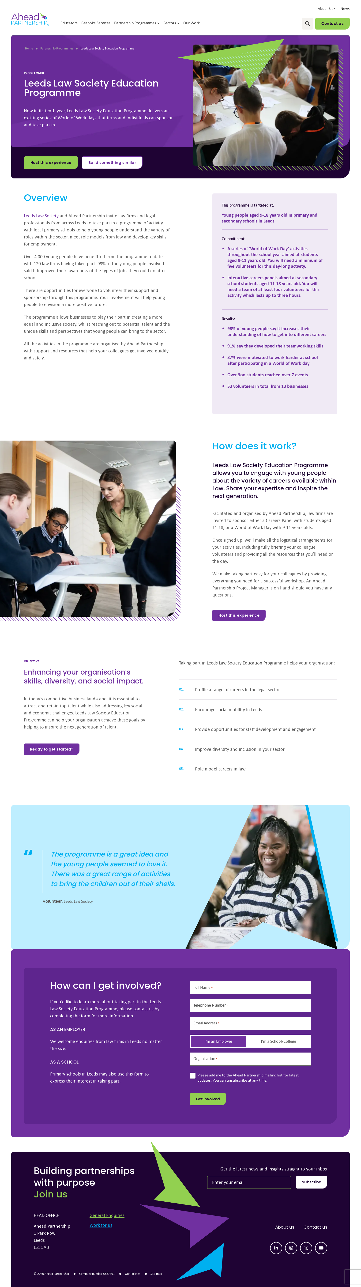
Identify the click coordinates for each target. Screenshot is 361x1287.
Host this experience (50, 163)
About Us (327, 8)
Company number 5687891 (97, 1274)
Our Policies (132, 1274)
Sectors (171, 22)
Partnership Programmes (137, 22)
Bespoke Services (95, 22)
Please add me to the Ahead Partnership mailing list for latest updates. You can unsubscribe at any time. (248, 1078)
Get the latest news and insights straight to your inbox (273, 1168)
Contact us (332, 24)
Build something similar (112, 163)
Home (29, 48)
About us (284, 1227)
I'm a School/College (278, 1041)
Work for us (101, 1225)
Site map (156, 1274)
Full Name (203, 987)
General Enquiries (107, 1215)
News (345, 8)
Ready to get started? (52, 749)
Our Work (191, 22)
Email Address (206, 1023)
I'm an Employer (218, 1041)
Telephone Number (210, 1005)
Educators (69, 22)
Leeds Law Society (41, 215)
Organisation (205, 1058)
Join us (50, 1194)
